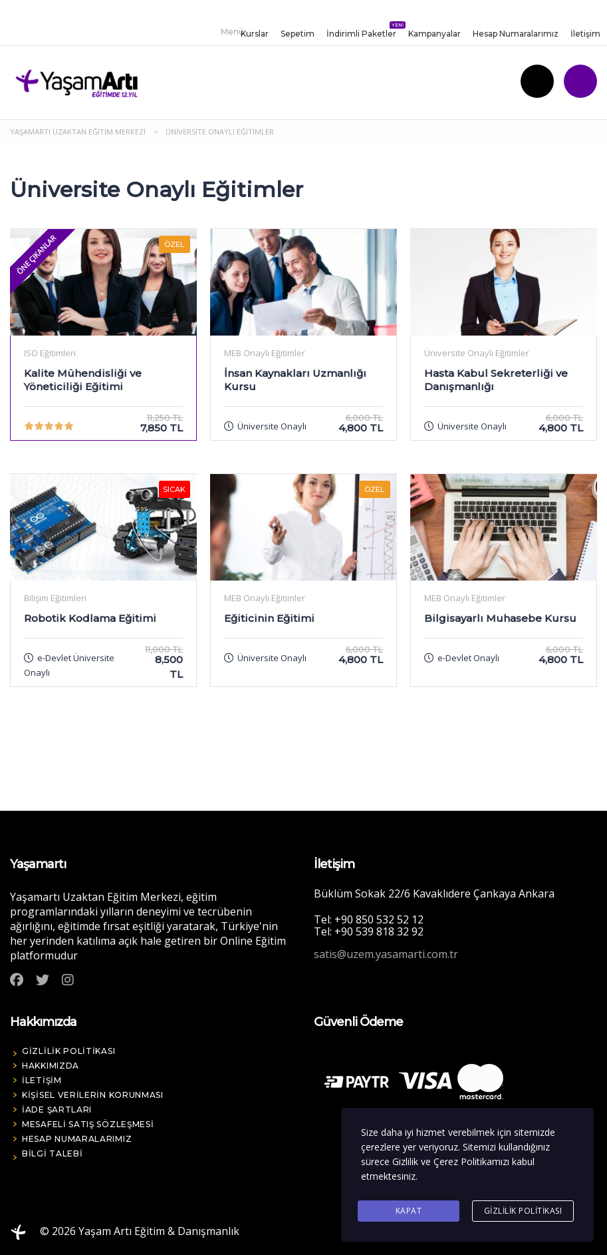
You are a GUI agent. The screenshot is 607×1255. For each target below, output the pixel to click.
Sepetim (297, 34)
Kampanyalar (434, 34)
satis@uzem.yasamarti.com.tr (386, 954)
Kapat (409, 1210)
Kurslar (255, 34)
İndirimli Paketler (361, 31)
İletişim (585, 34)
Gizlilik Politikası (523, 1210)
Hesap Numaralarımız (515, 34)
